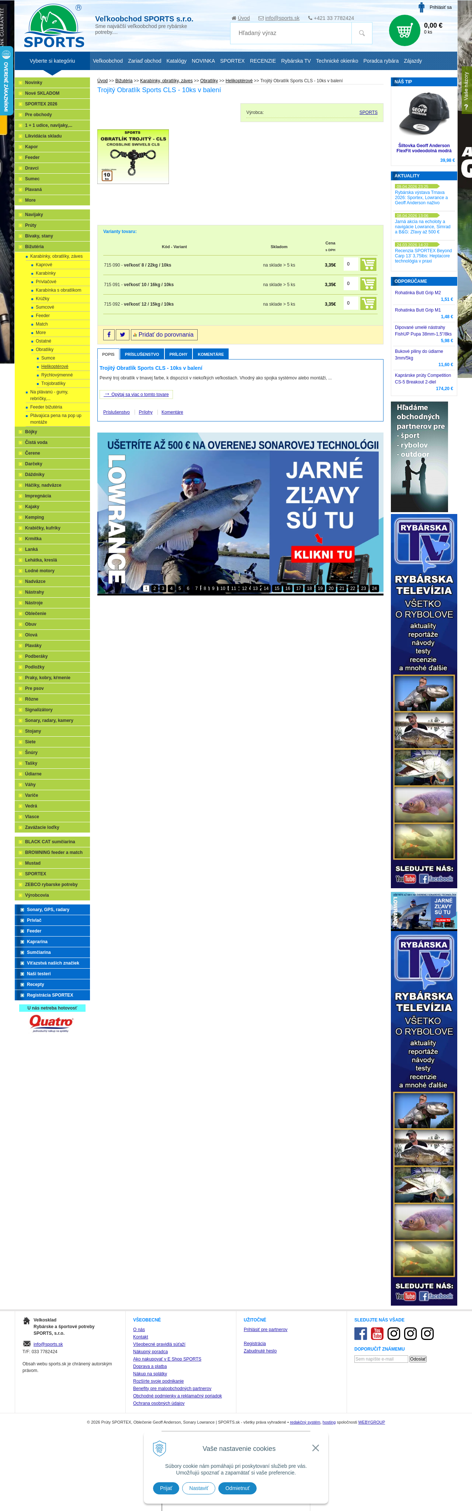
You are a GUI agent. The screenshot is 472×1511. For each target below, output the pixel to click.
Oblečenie (35, 613)
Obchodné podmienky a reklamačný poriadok (177, 1396)
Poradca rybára (381, 61)
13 (255, 588)
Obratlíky (44, 349)
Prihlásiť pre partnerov (266, 1329)
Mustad (33, 863)
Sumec (32, 178)
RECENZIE (263, 61)
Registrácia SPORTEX (50, 995)
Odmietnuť (237, 1488)
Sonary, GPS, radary (48, 909)
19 (320, 588)
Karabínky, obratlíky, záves (56, 256)
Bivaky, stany (39, 236)
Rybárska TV (296, 61)
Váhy (30, 784)
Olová (31, 635)
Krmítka (33, 538)
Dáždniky (35, 474)
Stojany (33, 731)
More (30, 200)
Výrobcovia (37, 895)
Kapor (31, 146)
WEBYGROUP (371, 1422)
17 (298, 588)
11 (233, 588)
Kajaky (32, 506)
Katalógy (176, 61)
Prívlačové (46, 281)
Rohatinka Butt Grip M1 (418, 310)
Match (42, 324)
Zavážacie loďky (42, 827)
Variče (31, 795)
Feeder (32, 157)
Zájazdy (413, 61)
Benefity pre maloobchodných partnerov (172, 1388)
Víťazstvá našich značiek (53, 963)
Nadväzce (35, 581)
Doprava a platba (150, 1366)
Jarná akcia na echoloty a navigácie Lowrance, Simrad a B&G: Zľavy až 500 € (423, 227)
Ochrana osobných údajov (158, 1403)
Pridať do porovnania (166, 334)
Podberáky (36, 656)
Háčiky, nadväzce (43, 485)
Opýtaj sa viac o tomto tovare (136, 393)
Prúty (31, 225)
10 (223, 588)
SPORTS (369, 112)
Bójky (31, 431)
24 (374, 588)
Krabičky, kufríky (42, 528)
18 (309, 588)
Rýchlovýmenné (57, 375)
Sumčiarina (39, 952)
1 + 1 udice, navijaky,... (48, 125)
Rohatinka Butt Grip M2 (418, 292)
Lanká (31, 549)
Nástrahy (34, 592)
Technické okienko (337, 61)
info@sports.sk (282, 18)
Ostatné (43, 341)
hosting (329, 1422)
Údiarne (33, 774)
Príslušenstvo (142, 354)
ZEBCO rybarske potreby (51, 884)
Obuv (31, 624)
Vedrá (31, 806)
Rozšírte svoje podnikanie (158, 1381)
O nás (139, 1329)
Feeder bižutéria (46, 407)
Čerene (32, 453)
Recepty (35, 984)
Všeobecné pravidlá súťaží (159, 1344)
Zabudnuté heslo (260, 1351)
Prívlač (34, 920)
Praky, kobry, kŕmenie (47, 677)
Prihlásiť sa (441, 7)
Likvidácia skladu (43, 136)
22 (352, 588)
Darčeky (33, 463)
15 (276, 588)
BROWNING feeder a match (54, 852)
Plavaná (33, 189)
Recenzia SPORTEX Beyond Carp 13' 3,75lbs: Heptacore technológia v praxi (423, 256)
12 (244, 588)
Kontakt (140, 1337)
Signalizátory (39, 709)
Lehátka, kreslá (41, 560)
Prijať (166, 1488)
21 (342, 588)
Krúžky (42, 298)
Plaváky (33, 645)
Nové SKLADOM (42, 93)
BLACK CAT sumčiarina (50, 841)
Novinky (33, 82)
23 (363, 588)
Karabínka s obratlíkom (58, 290)
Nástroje (34, 602)
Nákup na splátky (150, 1373)
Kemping (34, 517)
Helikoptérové (54, 366)
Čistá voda (36, 442)
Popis (108, 354)
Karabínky (46, 273)
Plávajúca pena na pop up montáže (55, 419)
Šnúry (31, 752)
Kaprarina (37, 941)
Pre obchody (38, 114)
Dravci (32, 168)
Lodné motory (40, 570)
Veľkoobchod (108, 61)
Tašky (31, 763)
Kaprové (44, 264)
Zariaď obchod (144, 61)
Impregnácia (38, 496)
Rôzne (31, 699)
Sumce (48, 358)
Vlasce (32, 816)
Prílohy (179, 354)
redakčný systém (305, 1422)
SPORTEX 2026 (41, 104)
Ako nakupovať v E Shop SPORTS (167, 1359)
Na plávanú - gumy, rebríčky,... (49, 395)
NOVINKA (203, 61)
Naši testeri (39, 973)
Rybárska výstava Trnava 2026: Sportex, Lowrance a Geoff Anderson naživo (421, 197)
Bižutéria (34, 246)
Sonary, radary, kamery (49, 720)
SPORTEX (35, 873)
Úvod (244, 18)
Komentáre (211, 354)
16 (287, 588)
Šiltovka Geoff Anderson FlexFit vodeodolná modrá (423, 148)
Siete (30, 741)
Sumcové (45, 307)
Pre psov (34, 688)
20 (331, 588)
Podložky (35, 667)
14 (266, 588)
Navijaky (34, 214)
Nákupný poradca (150, 1351)
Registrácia (255, 1343)
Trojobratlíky (53, 383)
